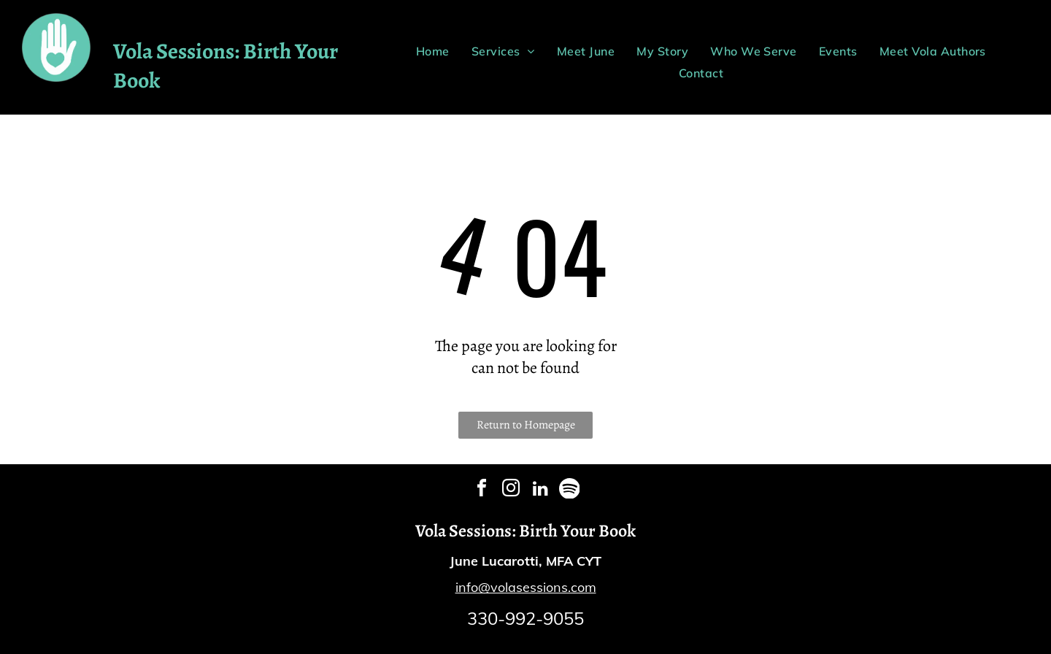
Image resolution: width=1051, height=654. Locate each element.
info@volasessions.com (525, 587)
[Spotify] (569, 490)
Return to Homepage (526, 425)
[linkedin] (540, 490)
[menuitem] (433, 51)
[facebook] (482, 490)
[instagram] (511, 490)
